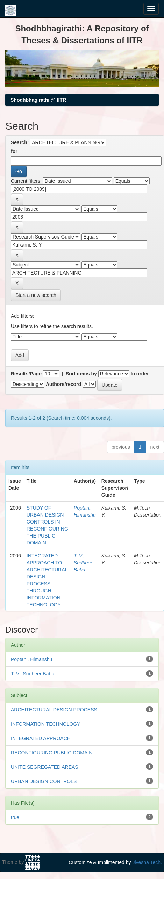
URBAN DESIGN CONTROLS (44, 781)
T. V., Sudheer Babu (83, 562)
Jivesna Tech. (147, 862)
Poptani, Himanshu (31, 659)
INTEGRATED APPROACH (41, 738)
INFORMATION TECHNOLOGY (45, 724)
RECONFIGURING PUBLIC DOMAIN (51, 752)
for (14, 151)
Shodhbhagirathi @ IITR (38, 100)
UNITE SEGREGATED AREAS (44, 767)
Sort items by (81, 373)
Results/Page (26, 373)
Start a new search (35, 295)
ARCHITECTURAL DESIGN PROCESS (54, 709)
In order (140, 373)
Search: (20, 142)
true (15, 817)
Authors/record (63, 384)
